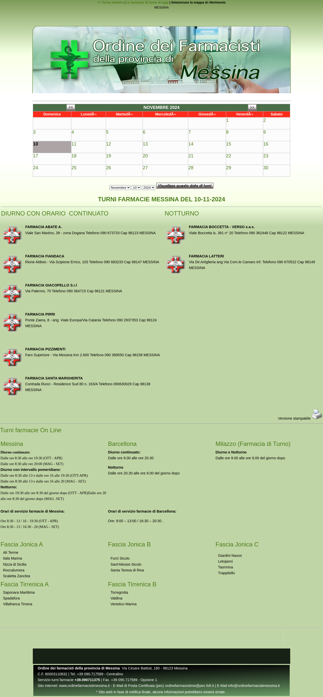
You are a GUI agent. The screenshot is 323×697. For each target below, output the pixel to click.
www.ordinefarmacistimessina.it (84, 686)
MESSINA (161, 7)
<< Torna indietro (110, 2)
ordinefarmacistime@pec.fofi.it (189, 686)
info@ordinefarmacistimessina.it (254, 686)
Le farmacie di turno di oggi (147, 2)
